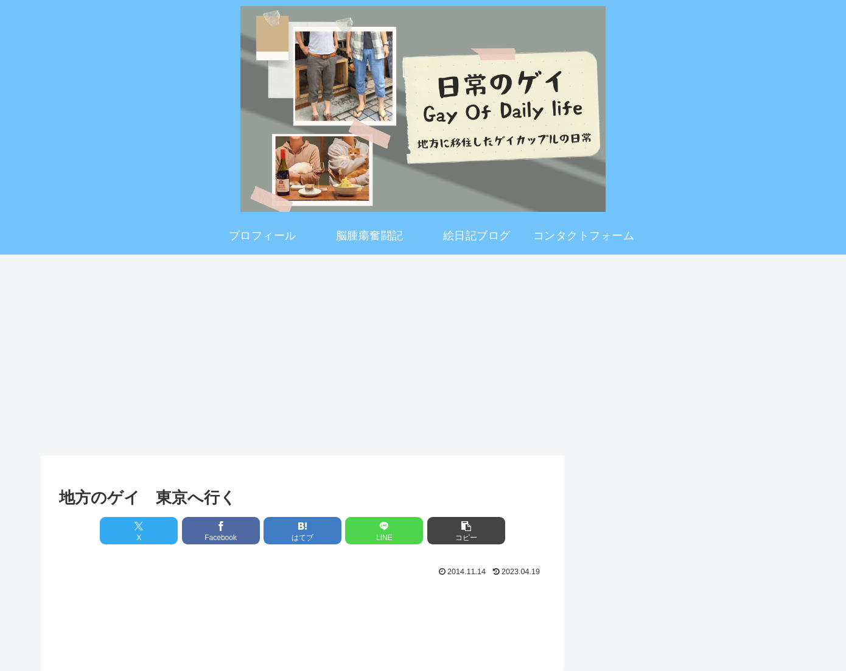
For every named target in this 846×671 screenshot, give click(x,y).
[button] (466, 530)
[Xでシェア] (139, 530)
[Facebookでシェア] (221, 530)
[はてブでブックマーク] (302, 530)
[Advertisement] (423, 350)
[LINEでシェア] (384, 530)
